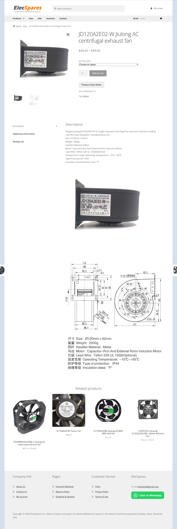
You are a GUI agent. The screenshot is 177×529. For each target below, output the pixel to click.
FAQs (97, 486)
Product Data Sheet (91, 84)
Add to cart (97, 73)
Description (18, 126)
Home (18, 26)
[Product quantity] (83, 73)
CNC (40, 18)
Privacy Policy (101, 491)
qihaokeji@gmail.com (148, 486)
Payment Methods (65, 486)
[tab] (36, 126)
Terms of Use (101, 496)
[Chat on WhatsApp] (147, 495)
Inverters (50, 18)
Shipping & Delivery (65, 496)
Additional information (24, 133)
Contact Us (21, 491)
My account (158, 8)
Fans (31, 18)
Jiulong (86, 96)
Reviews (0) (18, 141)
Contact (63, 18)
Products (17, 18)
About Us (20, 486)
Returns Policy (63, 491)
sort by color (85, 61)
